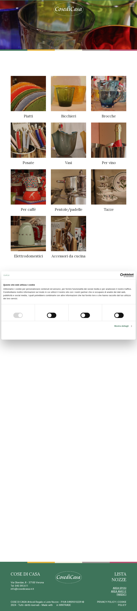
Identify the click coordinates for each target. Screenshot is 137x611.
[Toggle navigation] (132, 5)
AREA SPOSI (119, 588)
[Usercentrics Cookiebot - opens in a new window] (119, 275)
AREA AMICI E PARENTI (118, 593)
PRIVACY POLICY (106, 601)
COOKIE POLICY (122, 603)
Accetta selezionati (68, 334)
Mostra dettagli (121, 326)
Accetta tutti (112, 334)
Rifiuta (25, 334)
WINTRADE (65, 605)
